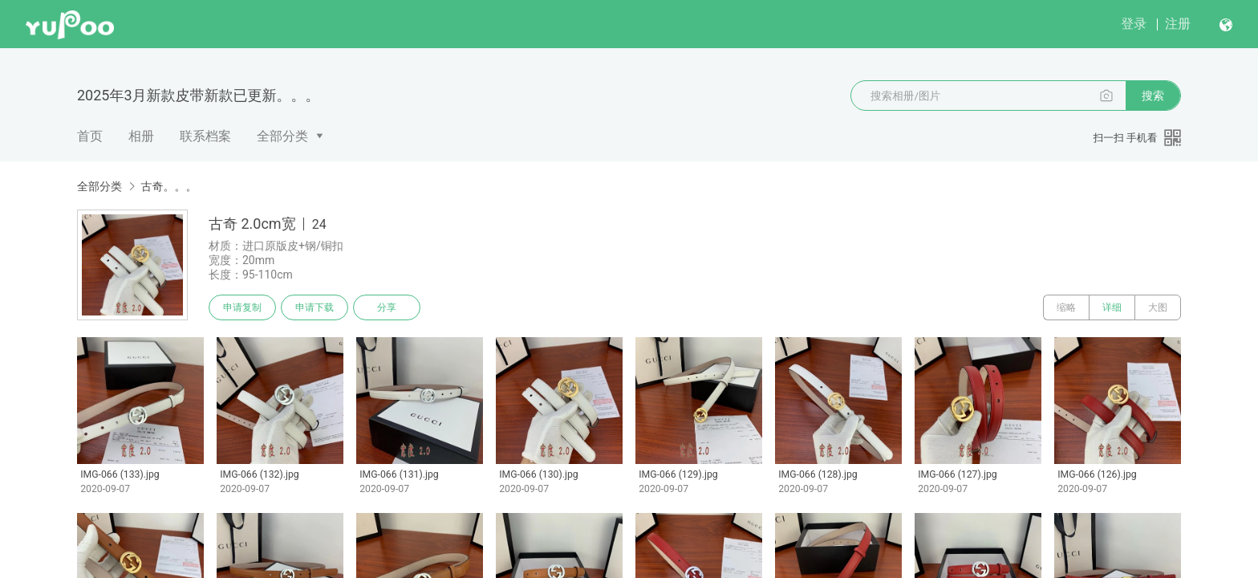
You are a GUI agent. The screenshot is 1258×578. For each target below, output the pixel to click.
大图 (1157, 307)
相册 (141, 136)
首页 (90, 136)
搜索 (1153, 95)
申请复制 (242, 307)
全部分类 (282, 136)
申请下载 (314, 307)
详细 (1112, 307)
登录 (1133, 23)
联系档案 (205, 136)
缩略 (1066, 307)
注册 (1178, 23)
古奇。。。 (168, 186)
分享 (386, 307)
